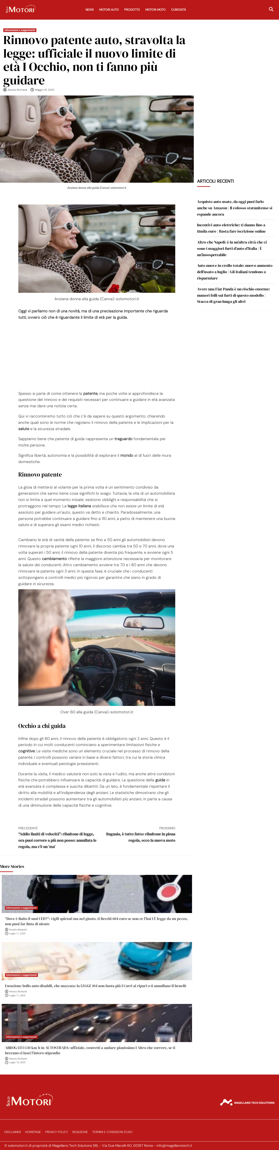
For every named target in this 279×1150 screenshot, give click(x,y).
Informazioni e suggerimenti (20, 30)
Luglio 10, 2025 (17, 1062)
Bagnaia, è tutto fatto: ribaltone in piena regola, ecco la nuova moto (136, 834)
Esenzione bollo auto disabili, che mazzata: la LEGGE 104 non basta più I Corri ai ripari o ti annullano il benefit (95, 985)
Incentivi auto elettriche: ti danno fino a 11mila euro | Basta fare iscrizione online (231, 228)
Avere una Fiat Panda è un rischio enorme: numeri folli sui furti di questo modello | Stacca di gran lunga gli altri (233, 295)
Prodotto (132, 10)
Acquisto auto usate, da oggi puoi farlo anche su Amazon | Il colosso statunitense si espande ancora (234, 208)
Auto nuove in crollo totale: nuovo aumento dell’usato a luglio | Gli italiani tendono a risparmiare (234, 272)
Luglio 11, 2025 (17, 933)
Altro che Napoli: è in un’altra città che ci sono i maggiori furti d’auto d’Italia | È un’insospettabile (232, 248)
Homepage (33, 1132)
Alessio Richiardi (17, 90)
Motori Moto (155, 10)
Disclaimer (12, 1132)
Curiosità (178, 10)
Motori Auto (109, 10)
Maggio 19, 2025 (44, 90)
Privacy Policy (56, 1132)
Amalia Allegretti (18, 929)
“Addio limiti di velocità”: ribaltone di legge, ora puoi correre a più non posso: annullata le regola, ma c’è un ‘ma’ (57, 837)
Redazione (80, 1132)
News (89, 10)
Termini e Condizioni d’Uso (112, 1132)
